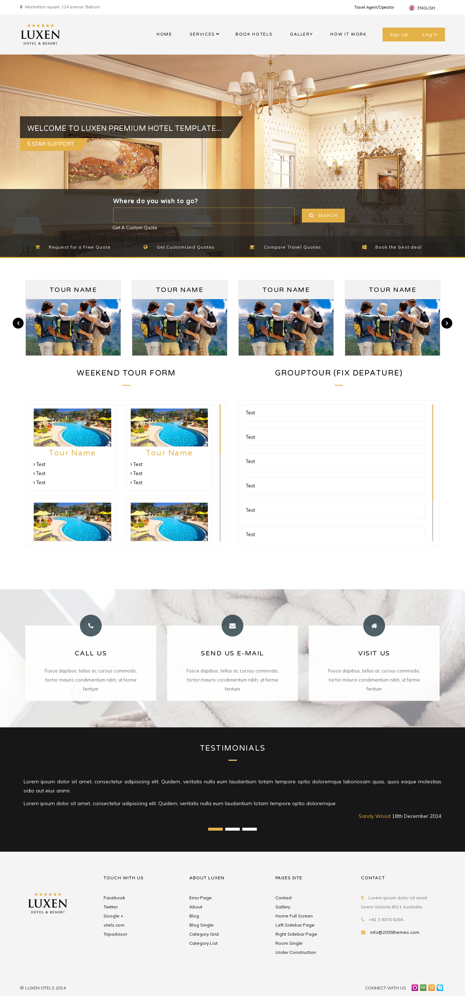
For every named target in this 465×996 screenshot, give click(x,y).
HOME (164, 34)
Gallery (282, 906)
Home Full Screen (294, 916)
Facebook (114, 897)
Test (39, 464)
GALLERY (301, 34)
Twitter (111, 906)
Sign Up (399, 34)
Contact (283, 897)
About (195, 906)
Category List (203, 943)
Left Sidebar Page (295, 925)
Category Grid (204, 934)
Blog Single (201, 925)
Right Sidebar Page (296, 934)
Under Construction (295, 952)
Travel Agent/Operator (374, 7)
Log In (430, 34)
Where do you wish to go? (155, 201)
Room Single (289, 943)
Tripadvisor (115, 934)
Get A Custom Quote (134, 227)
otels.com (114, 925)
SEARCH (323, 215)
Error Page (200, 897)
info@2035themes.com (394, 932)
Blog (194, 916)
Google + (113, 916)
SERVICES (202, 34)
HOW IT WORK (348, 34)
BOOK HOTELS (253, 34)
